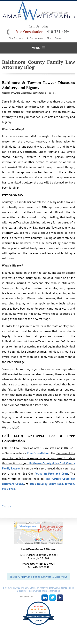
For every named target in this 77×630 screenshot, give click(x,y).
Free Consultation (38, 453)
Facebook (60, 597)
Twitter (52, 597)
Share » (6, 506)
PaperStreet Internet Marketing (44, 590)
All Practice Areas (35, 38)
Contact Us (60, 38)
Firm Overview (16, 38)
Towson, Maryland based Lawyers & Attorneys (38, 577)
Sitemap (63, 587)
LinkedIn (44, 597)
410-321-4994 (58, 31)
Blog (49, 38)
